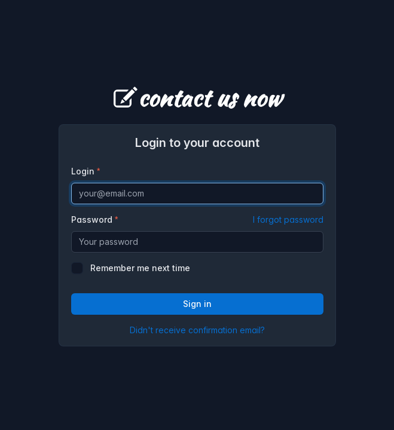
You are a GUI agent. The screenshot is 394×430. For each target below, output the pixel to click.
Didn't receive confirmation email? (197, 330)
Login (82, 171)
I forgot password (288, 219)
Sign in (197, 304)
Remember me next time (140, 268)
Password (197, 220)
